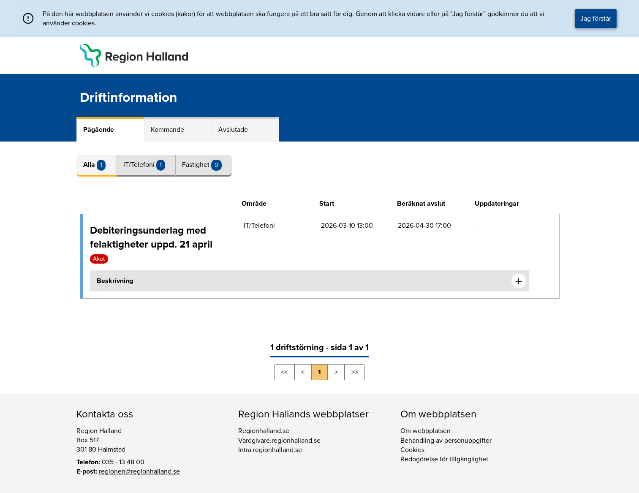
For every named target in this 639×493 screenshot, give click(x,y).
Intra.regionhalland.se (270, 450)
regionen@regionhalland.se (139, 471)
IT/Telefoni (139, 165)
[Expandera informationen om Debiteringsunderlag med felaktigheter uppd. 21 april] (518, 281)
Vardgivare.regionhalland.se (279, 440)
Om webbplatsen (425, 431)
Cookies (412, 450)
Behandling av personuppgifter (446, 440)
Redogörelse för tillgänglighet (444, 459)
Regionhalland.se (263, 431)
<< (284, 372)
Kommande (167, 129)
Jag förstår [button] (595, 18)
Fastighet (196, 165)
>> (354, 372)
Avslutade (233, 129)
